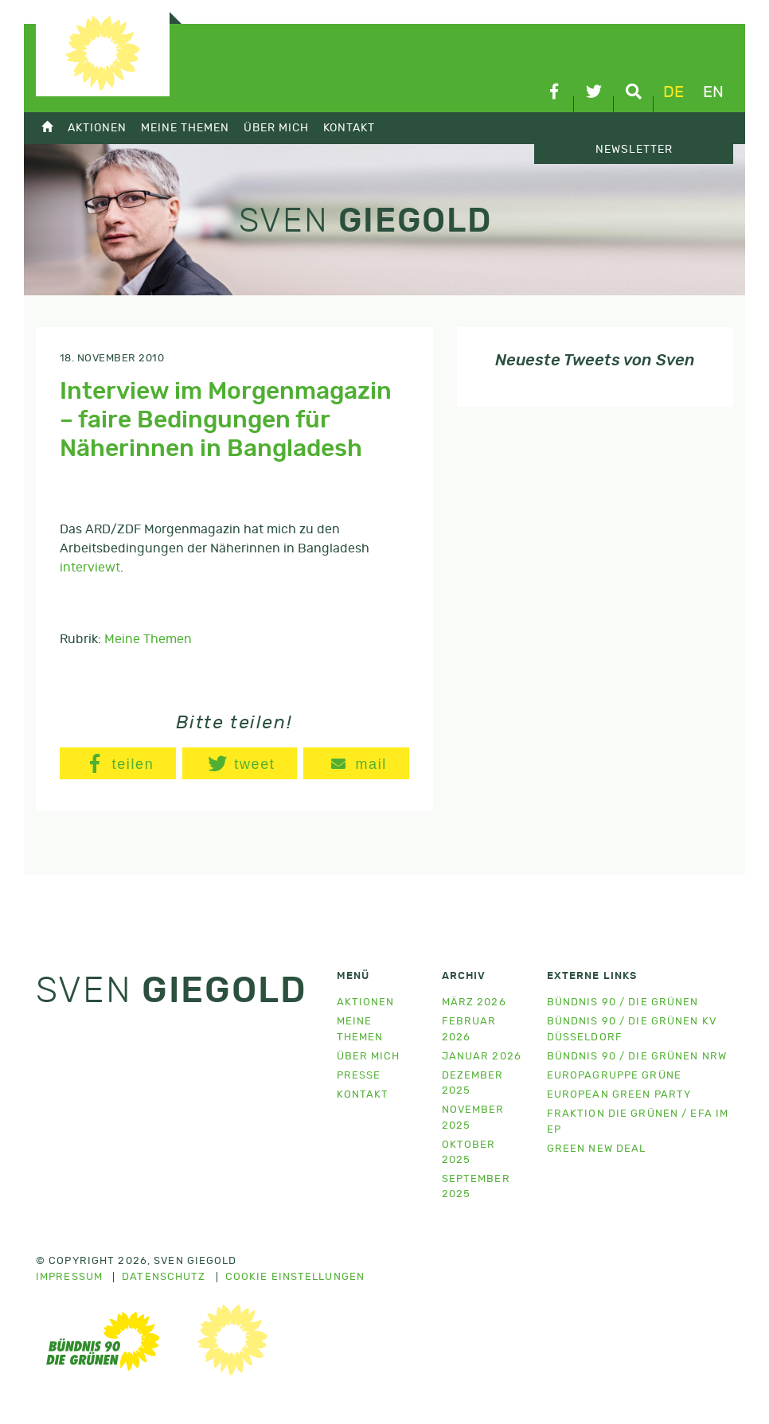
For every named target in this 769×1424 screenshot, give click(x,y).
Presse (359, 1076)
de (673, 92)
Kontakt (349, 128)
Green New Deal (596, 1149)
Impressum (69, 1277)
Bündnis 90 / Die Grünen (623, 1002)
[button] (118, 763)
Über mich (276, 128)
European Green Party (619, 1095)
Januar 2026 (481, 1056)
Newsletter (634, 149)
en (713, 92)
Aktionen (97, 128)
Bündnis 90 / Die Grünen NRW (637, 1056)
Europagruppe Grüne (614, 1076)
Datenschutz (163, 1277)
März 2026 (474, 1002)
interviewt (90, 567)
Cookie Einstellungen (295, 1277)
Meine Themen (185, 128)
